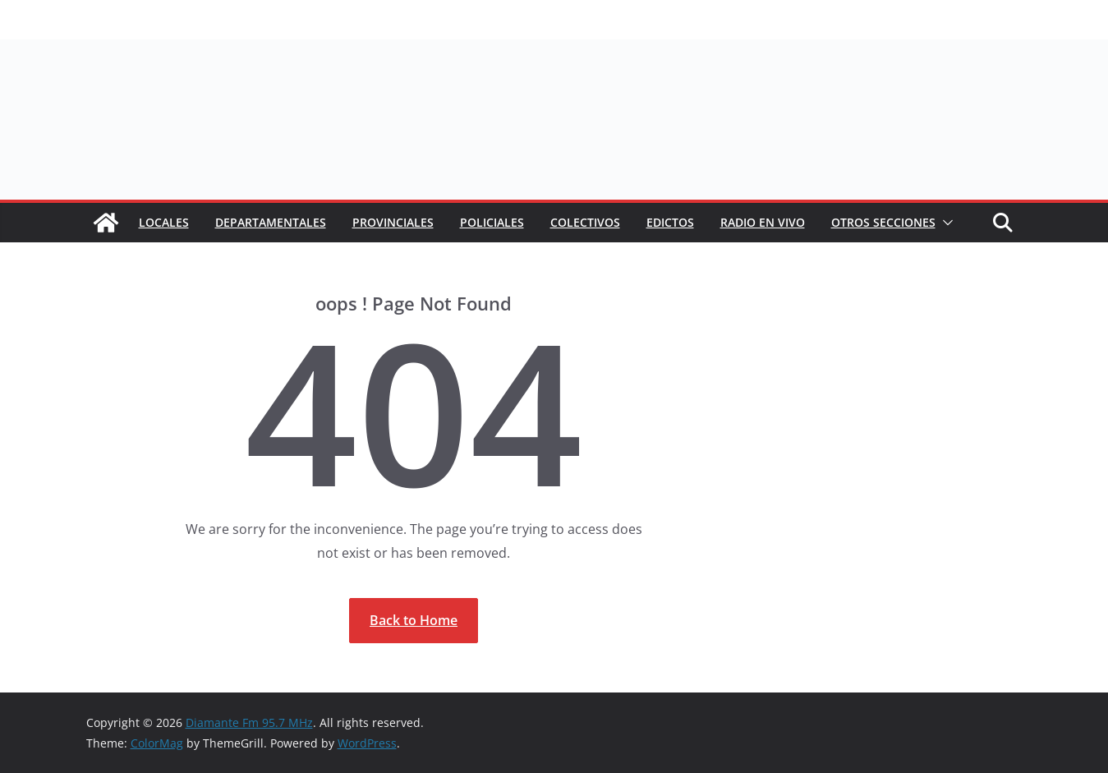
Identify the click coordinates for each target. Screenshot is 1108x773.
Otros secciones (883, 222)
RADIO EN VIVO (762, 222)
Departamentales (270, 222)
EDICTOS (670, 222)
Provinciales (393, 222)
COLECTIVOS (585, 222)
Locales (164, 222)
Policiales (492, 222)
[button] (945, 222)
